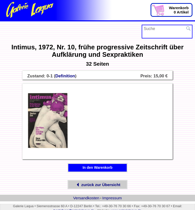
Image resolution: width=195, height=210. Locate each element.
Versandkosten (86, 198)
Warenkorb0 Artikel (179, 10)
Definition (65, 76)
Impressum (112, 198)
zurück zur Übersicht (97, 185)
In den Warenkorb (97, 167)
